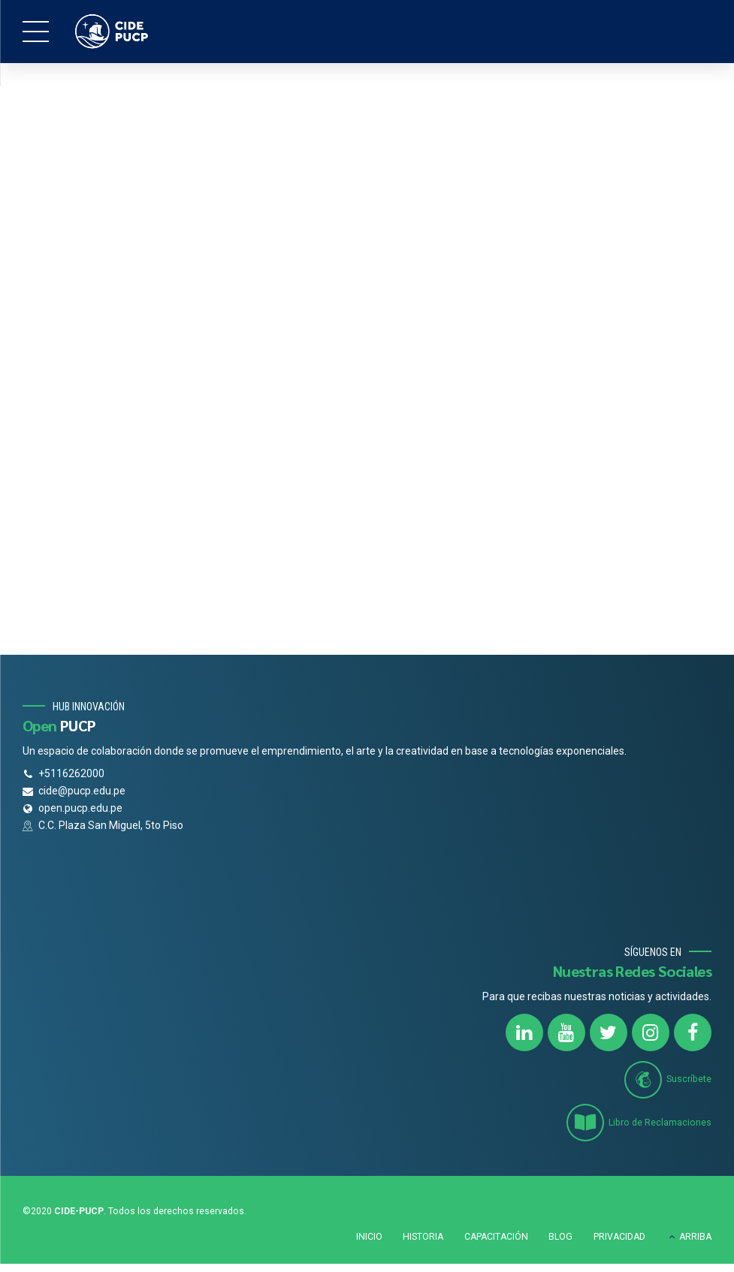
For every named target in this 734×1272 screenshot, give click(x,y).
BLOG (560, 1236)
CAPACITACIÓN (496, 1236)
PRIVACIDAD (619, 1236)
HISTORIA (423, 1236)
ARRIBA (695, 1236)
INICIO (369, 1236)
